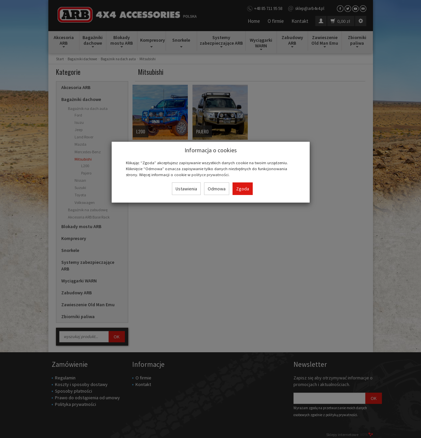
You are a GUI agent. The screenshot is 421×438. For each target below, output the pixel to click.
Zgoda (242, 189)
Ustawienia (186, 189)
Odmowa (217, 189)
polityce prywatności (210, 174)
